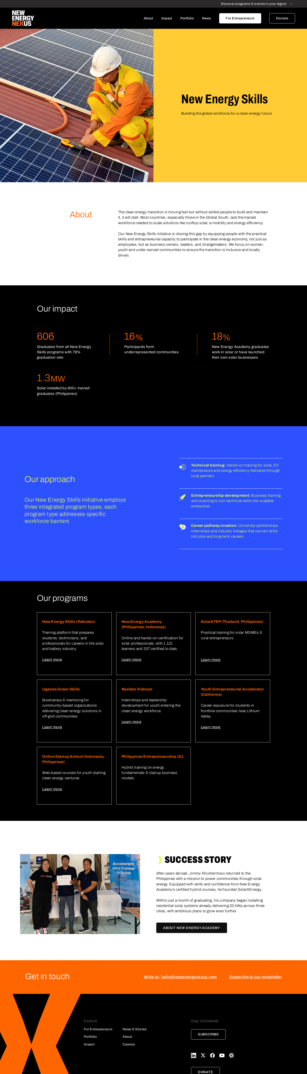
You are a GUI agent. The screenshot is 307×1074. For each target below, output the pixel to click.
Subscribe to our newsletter (255, 977)
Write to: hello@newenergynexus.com (180, 977)
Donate (282, 18)
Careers (129, 1044)
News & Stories (134, 1029)
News (206, 18)
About (148, 18)
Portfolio (187, 18)
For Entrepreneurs (240, 18)
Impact (166, 18)
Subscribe (208, 1034)
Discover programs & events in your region (254, 4)
